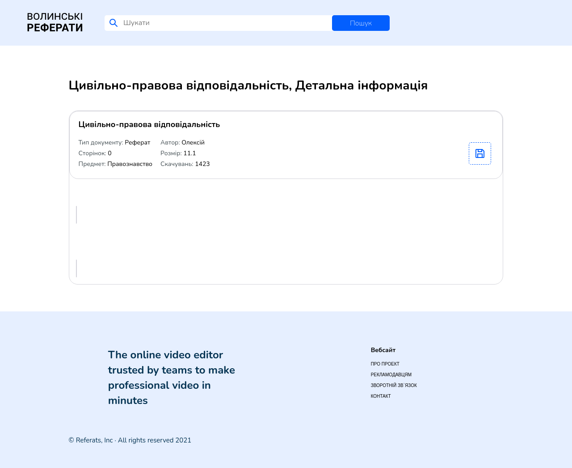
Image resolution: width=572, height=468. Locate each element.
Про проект (385, 364)
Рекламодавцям (391, 374)
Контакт (381, 396)
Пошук (361, 23)
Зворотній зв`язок (394, 385)
